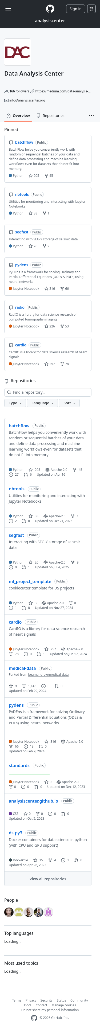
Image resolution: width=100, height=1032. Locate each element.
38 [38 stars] (33, 516)
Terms (16, 1000)
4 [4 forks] (52, 860)
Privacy (31, 1000)
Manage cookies (63, 1005)
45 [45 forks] (77, 469)
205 (34, 175)
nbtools (17, 489)
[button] (91, 116)
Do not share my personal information (50, 1010)
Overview (18, 115)
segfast (16, 535)
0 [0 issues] (13, 567)
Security (47, 1000)
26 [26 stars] (33, 562)
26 (33, 246)
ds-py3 (15, 833)
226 (49, 326)
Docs (27, 1005)
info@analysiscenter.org (27, 100)
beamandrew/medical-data (48, 674)
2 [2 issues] (13, 521)
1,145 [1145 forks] (29, 686)
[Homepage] (50, 8)
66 (64, 288)
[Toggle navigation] (8, 9)
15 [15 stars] (38, 860)
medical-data (22, 668)
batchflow (19, 426)
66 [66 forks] (14, 746)
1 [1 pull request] (26, 567)
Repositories (50, 115)
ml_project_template (30, 581)
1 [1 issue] (13, 607)
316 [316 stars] (50, 741)
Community (79, 1000)
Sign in (76, 8)
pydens (16, 705)
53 (64, 326)
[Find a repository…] (47, 392)
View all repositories (48, 878)
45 (48, 175)
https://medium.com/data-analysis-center (66, 91)
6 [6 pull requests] (28, 474)
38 (33, 213)
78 (64, 364)
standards (19, 765)
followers (19, 91)
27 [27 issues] (14, 474)
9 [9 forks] (75, 562)
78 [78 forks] (14, 654)
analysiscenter (50, 21)
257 (49, 364)
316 (49, 288)
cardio (15, 622)
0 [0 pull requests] (26, 521)
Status (61, 1000)
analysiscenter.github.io (33, 801)
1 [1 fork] (75, 516)
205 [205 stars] (34, 469)
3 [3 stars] (33, 603)
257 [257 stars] (50, 649)
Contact (41, 1005)
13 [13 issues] (29, 746)
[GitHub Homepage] (34, 1018)
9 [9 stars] (13, 686)
